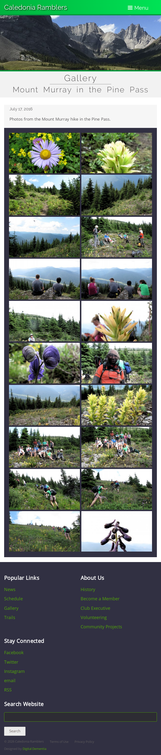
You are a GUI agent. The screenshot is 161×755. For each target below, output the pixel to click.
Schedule (13, 599)
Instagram (14, 671)
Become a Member (100, 599)
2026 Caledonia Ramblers (26, 741)
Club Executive (95, 608)
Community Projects (101, 627)
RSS (8, 690)
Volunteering (94, 617)
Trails (9, 617)
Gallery (80, 78)
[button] (44, 172)
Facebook (14, 652)
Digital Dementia (34, 749)
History (88, 589)
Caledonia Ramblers (35, 7)
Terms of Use (59, 742)
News (10, 589)
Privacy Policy (84, 742)
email (10, 680)
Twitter (11, 662)
